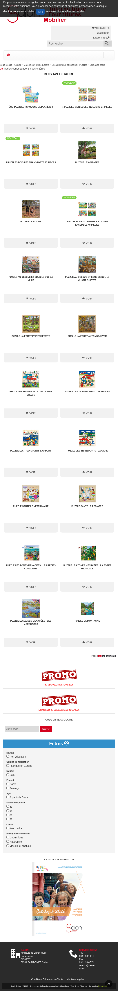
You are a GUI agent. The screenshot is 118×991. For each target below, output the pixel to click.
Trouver (45, 729)
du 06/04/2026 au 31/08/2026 (59, 684)
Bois (10, 774)
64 (9, 810)
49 (9, 806)
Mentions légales (75, 979)
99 (9, 819)
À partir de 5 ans (17, 797)
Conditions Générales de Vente (47, 979)
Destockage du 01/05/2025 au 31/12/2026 (59, 710)
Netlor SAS (102, 986)
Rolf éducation (16, 756)
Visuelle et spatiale (18, 845)
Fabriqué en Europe (19, 765)
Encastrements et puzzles (65, 65)
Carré (11, 784)
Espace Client (101, 38)
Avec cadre (14, 828)
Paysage (12, 788)
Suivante (111, 656)
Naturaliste (14, 841)
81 (9, 815)
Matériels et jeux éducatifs (37, 65)
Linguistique (14, 837)
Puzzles (83, 65)
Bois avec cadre (97, 65)
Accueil (18, 65)
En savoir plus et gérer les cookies (65, 11)
